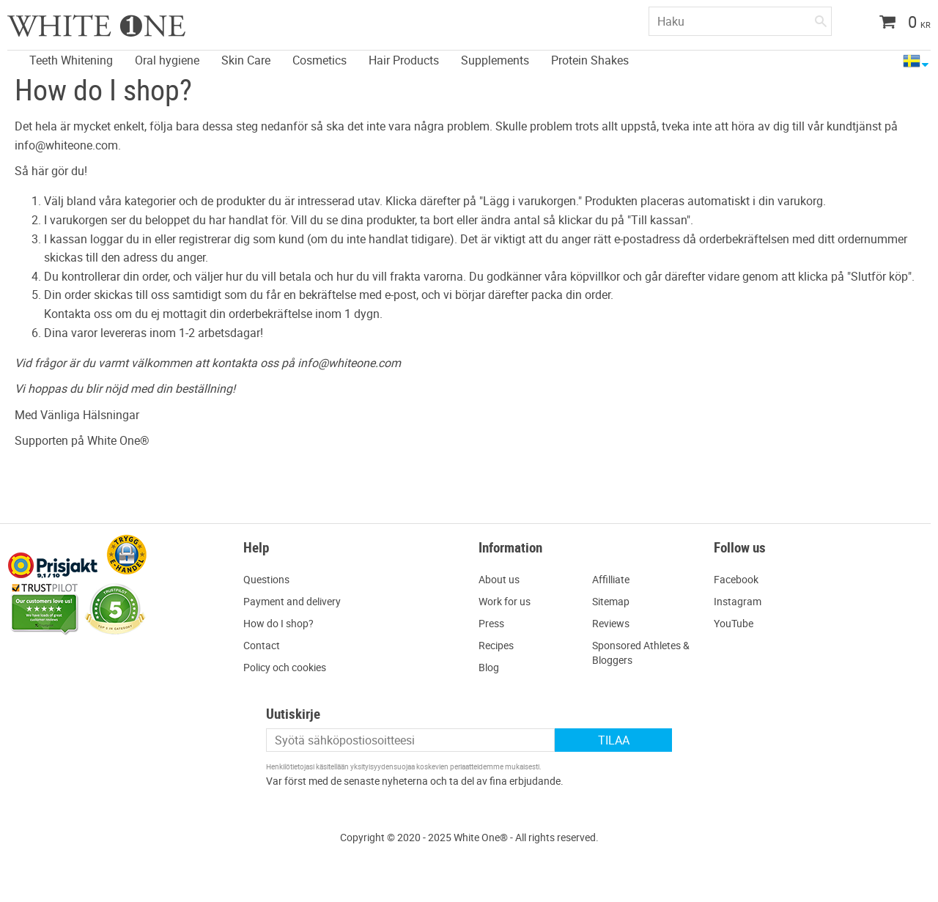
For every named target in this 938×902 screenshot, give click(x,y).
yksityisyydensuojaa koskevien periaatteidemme (426, 766)
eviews (614, 623)
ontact (265, 645)
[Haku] (821, 18)
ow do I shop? (282, 623)
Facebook (736, 579)
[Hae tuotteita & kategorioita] (740, 21)
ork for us (509, 601)
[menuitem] (11, 52)
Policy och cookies (284, 667)
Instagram (737, 601)
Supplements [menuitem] (495, 59)
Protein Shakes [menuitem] (590, 59)
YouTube (733, 623)
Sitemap (610, 601)
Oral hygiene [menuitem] (167, 59)
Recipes (496, 645)
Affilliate (610, 579)
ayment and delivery (295, 601)
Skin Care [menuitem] (245, 59)
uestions (270, 579)
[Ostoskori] (899, 23)
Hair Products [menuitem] (404, 59)
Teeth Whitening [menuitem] (71, 59)
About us (499, 579)
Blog (489, 667)
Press (491, 623)
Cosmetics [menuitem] (319, 59)
